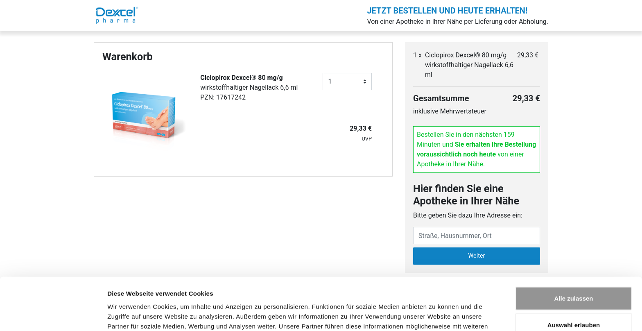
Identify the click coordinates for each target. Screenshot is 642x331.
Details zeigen (435, 314)
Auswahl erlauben (573, 277)
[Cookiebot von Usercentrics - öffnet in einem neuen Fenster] (53, 315)
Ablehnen (574, 304)
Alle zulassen (573, 250)
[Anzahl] (347, 81)
